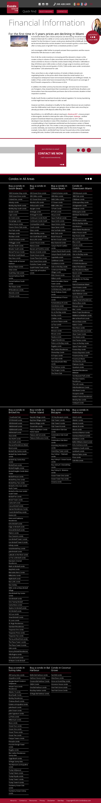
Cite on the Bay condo (80, 254)
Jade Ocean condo (15, 710)
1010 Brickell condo (15, 420)
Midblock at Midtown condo (82, 315)
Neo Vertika (13, 585)
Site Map (61, 800)
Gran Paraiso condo (79, 287)
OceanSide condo (36, 426)
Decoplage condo (15, 221)
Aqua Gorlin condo (57, 221)
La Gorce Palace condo (59, 321)
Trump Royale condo (16, 776)
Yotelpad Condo (78, 403)
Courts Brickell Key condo (18, 512)
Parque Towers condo (16, 738)
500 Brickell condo (15, 432)
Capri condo (13, 215)
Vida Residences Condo (80, 387)
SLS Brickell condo (15, 611)
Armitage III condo (36, 215)
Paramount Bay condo (80, 356)
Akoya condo (55, 215)
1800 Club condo (78, 196)
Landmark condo (78, 451)
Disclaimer (51, 800)
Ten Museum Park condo (81, 376)
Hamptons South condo (80, 448)
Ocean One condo (15, 729)
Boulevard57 (73, 114)
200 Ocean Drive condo (38, 193)
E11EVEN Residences (79, 263)
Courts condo (34, 227)
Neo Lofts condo (14, 582)
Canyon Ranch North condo (61, 251)
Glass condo (34, 230)
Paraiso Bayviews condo (81, 353)
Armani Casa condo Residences (15, 688)
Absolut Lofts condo (37, 202)
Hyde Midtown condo (79, 294)
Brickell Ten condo (15, 497)
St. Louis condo (14, 620)
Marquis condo (77, 306)
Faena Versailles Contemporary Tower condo (61, 288)
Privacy (42, 800)
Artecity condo (14, 202)
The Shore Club (56, 373)
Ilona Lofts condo (36, 239)
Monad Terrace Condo (17, 252)
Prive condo (76, 457)
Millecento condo (15, 575)
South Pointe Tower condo (39, 267)
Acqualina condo (15, 678)
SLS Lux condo (14, 614)
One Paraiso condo (79, 340)
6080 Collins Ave (57, 205)
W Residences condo (16, 290)
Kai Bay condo (56, 315)
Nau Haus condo (15, 258)
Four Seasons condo (16, 536)
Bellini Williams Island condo (82, 442)
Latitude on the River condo (18, 555)
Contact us (62, 12)
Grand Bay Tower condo (59, 451)
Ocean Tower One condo (60, 476)
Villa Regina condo (15, 654)
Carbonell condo (14, 503)
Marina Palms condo (79, 454)
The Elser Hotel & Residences (78, 380)
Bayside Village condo (37, 417)
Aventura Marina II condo (81, 436)
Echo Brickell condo (15, 524)
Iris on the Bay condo (58, 312)
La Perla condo (14, 717)
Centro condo (77, 251)
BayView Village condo (38, 420)
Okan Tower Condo (79, 334)
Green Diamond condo (59, 309)
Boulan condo (14, 212)
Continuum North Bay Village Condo (58, 271)
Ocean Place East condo (38, 258)
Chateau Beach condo (16, 701)
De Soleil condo (14, 218)
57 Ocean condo (57, 202)
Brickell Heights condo (16, 468)
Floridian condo (14, 236)
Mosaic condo (56, 334)
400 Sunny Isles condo (16, 675)
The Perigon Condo (58, 370)
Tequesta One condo (16, 630)
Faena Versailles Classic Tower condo (59, 282)
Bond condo (13, 448)
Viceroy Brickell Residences (18, 651)
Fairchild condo (56, 675)
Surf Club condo (57, 358)
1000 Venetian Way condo (18, 193)
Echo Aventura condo (79, 445)
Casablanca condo (57, 263)
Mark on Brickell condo (17, 566)
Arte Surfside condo (58, 230)
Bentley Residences (16, 698)
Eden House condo (58, 275)
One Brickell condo (15, 599)
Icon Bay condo (77, 297)
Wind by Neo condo (79, 400)
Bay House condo (78, 236)
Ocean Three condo (16, 732)
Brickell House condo (16, 477)
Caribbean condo (57, 260)
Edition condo (56, 278)
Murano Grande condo (38, 252)
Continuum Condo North (38, 218)
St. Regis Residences (16, 623)
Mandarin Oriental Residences (15, 562)
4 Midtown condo (78, 209)
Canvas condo (77, 245)
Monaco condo (56, 331)
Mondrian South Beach (17, 255)
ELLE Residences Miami (80, 270)
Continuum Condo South (38, 221)
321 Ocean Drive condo (38, 199)
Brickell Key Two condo (17, 483)
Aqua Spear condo (57, 227)
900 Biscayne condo (79, 220)
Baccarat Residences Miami (18, 445)
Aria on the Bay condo (80, 223)
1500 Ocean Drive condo (17, 196)
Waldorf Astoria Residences (82, 396)
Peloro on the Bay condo (60, 343)
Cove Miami (76, 257)
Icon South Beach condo (38, 236)
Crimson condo (77, 260)
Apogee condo (35, 209)
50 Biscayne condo (79, 212)
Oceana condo (56, 482)
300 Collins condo (36, 196)
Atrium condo (77, 429)
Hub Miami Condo (78, 291)
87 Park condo (56, 212)
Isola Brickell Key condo (17, 548)
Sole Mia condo (77, 460)
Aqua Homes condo (58, 224)
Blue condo (76, 242)
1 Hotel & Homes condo (59, 193)
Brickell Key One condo (17, 480)
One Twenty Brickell (16, 602)
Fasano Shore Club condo (18, 227)
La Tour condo (56, 324)
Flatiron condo (14, 533)
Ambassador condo (37, 205)
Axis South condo (15, 442)
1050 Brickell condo (15, 423)
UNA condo (13, 648)
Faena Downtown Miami (80, 284)
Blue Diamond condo (58, 243)
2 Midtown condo (78, 199)
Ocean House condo (37, 255)
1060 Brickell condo (15, 426)
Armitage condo (35, 212)
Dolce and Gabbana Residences (16, 519)
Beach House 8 (56, 236)
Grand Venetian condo (17, 239)
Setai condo (13, 270)
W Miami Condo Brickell (17, 661)
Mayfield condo (14, 569)
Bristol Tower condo (16, 500)
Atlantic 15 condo (15, 692)
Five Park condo (14, 230)
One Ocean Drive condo (38, 261)
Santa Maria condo (15, 605)
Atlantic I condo (77, 420)
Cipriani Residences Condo (18, 509)
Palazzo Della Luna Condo (39, 438)
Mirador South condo (16, 249)
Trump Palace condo (16, 773)
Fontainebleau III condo (59, 303)
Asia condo (13, 436)
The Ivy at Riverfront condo (18, 639)
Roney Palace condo (16, 267)
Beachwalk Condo (15, 695)
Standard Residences (16, 627)
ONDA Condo (34, 684)
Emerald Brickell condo (17, 530)
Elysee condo (77, 273)
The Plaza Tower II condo (17, 645)
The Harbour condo (58, 367)
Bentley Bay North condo (17, 205)
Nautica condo (56, 337)
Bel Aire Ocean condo (58, 239)
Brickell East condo (15, 465)
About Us (13, 800)
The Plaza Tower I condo (17, 642)
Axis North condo (15, 439)
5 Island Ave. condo (15, 199)
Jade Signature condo (16, 714)
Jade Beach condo (15, 707)
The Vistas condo (15, 287)
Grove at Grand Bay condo (60, 681)
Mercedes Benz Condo (17, 572)
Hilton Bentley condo (37, 233)
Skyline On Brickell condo (17, 608)
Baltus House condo (79, 232)
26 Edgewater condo (79, 205)
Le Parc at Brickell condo (17, 558)
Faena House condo (16, 224)
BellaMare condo (78, 439)
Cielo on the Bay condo (59, 267)
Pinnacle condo (14, 741)
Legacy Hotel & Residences (81, 300)
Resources (33, 800)
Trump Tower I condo (16, 779)
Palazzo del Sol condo (38, 435)
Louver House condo (37, 243)
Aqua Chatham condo (59, 218)
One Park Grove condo (59, 687)
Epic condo (76, 276)
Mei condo (55, 328)
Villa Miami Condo (78, 390)
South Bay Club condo (16, 273)
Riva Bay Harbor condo (38, 690)
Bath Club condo (57, 233)
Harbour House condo (38, 678)
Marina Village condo (37, 423)
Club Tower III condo (58, 426)
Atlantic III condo (78, 426)
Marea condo (34, 246)
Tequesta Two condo (16, 636)
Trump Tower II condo (16, 782)
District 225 (12, 515)
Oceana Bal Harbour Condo (39, 681)
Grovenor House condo (59, 684)
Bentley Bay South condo (17, 209)
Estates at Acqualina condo (18, 704)
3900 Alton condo (57, 196)
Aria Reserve (77, 226)
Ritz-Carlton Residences (59, 349)
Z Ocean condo (14, 296)
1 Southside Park (15, 417)
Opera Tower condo (79, 346)
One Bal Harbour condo (38, 687)
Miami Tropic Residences (81, 312)
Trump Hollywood (15, 770)
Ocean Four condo (15, 726)
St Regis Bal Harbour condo (39, 694)
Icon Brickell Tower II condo (18, 542)
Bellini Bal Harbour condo (39, 675)
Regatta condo (56, 346)
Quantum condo (78, 367)
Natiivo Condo (77, 325)
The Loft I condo (78, 384)
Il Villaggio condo (14, 243)
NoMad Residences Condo (81, 331)
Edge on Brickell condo (17, 527)
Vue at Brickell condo (16, 658)
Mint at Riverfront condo (80, 318)
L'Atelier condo (56, 318)
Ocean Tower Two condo (60, 479)
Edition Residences (79, 267)
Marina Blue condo (79, 303)
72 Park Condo (56, 209)
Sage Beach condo (15, 758)
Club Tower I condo (58, 420)
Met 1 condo (76, 309)
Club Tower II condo (58, 423)
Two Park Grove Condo (59, 690)
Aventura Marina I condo (81, 432)
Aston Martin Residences (81, 229)
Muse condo (13, 723)
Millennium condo (15, 720)
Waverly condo (14, 293)
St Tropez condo (57, 355)
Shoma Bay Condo (57, 352)
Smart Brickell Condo (16, 617)
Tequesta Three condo (17, 633)
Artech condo (77, 417)
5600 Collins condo (57, 199)
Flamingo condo (14, 233)
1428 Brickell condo (15, 429)
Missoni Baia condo (79, 322)
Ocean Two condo (15, 735)
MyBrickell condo (15, 579)
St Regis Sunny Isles (16, 761)
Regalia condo (14, 750)
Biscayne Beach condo (80, 239)
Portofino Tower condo (38, 264)
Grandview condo (57, 306)
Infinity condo (13, 545)
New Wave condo (78, 328)
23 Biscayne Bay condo (80, 202)
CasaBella (76, 248)
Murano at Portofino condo (39, 249)
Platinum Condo (78, 364)
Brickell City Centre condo (18, 451)
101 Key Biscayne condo (59, 417)
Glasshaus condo (57, 678)
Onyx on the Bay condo (80, 343)
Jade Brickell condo (15, 551)
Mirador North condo (16, 246)
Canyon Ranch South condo (61, 254)
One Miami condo (78, 337)
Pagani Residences (58, 340)
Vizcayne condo (78, 393)
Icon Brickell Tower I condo (18, 539)
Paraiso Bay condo (79, 349)
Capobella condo (57, 257)
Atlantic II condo (77, 423)
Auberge (77, 116)
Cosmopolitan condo (37, 224)
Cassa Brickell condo (16, 506)
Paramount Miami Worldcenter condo (79, 360)
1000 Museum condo (79, 193)
